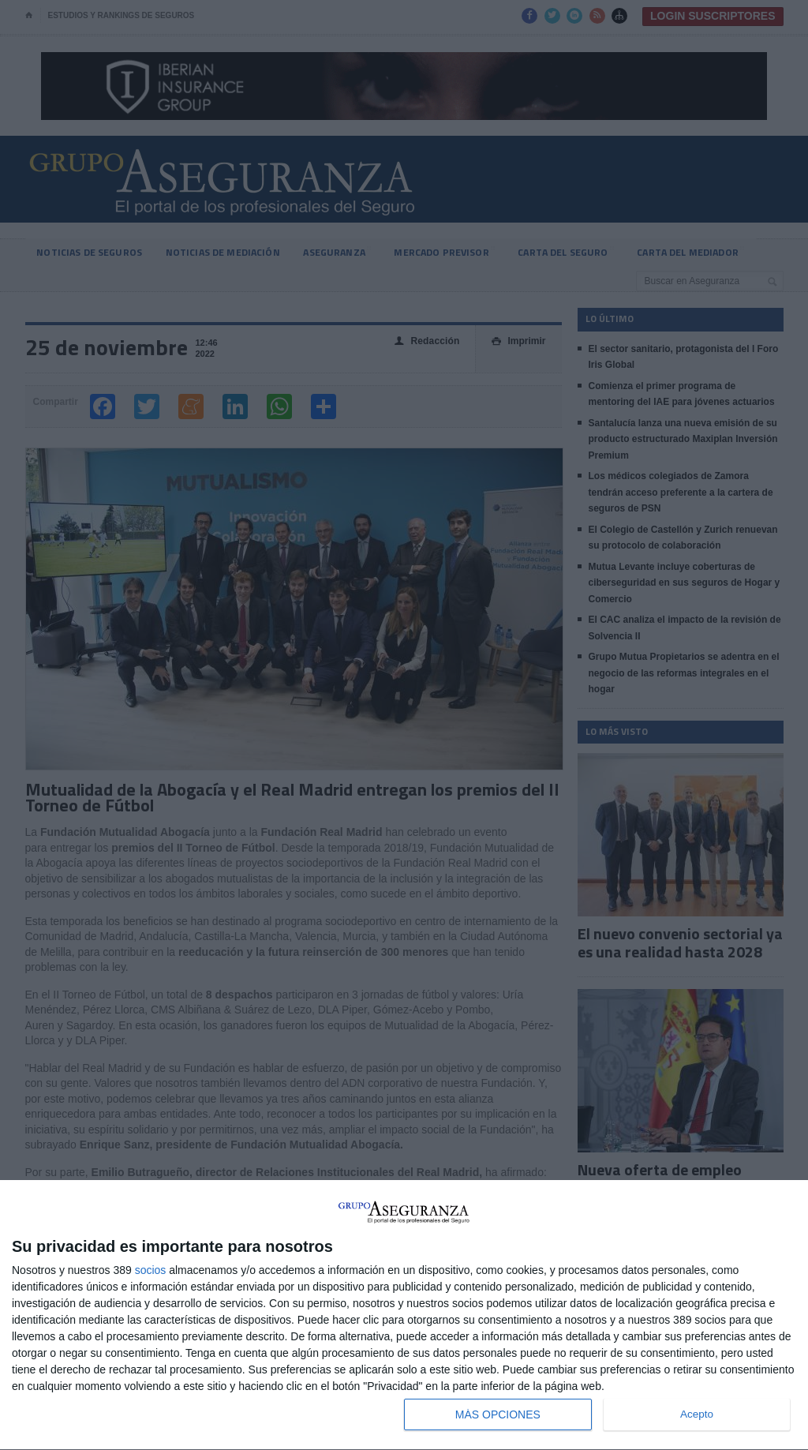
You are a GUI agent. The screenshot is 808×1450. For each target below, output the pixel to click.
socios (150, 1270)
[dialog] (404, 1315)
